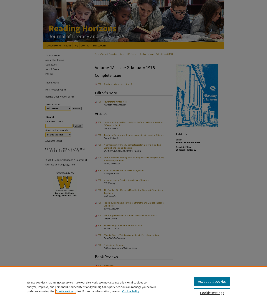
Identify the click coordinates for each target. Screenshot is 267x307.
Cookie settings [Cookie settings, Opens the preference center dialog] (212, 292)
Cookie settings (66, 291)
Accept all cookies (212, 281)
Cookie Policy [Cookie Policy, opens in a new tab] (130, 291)
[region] (133, 286)
